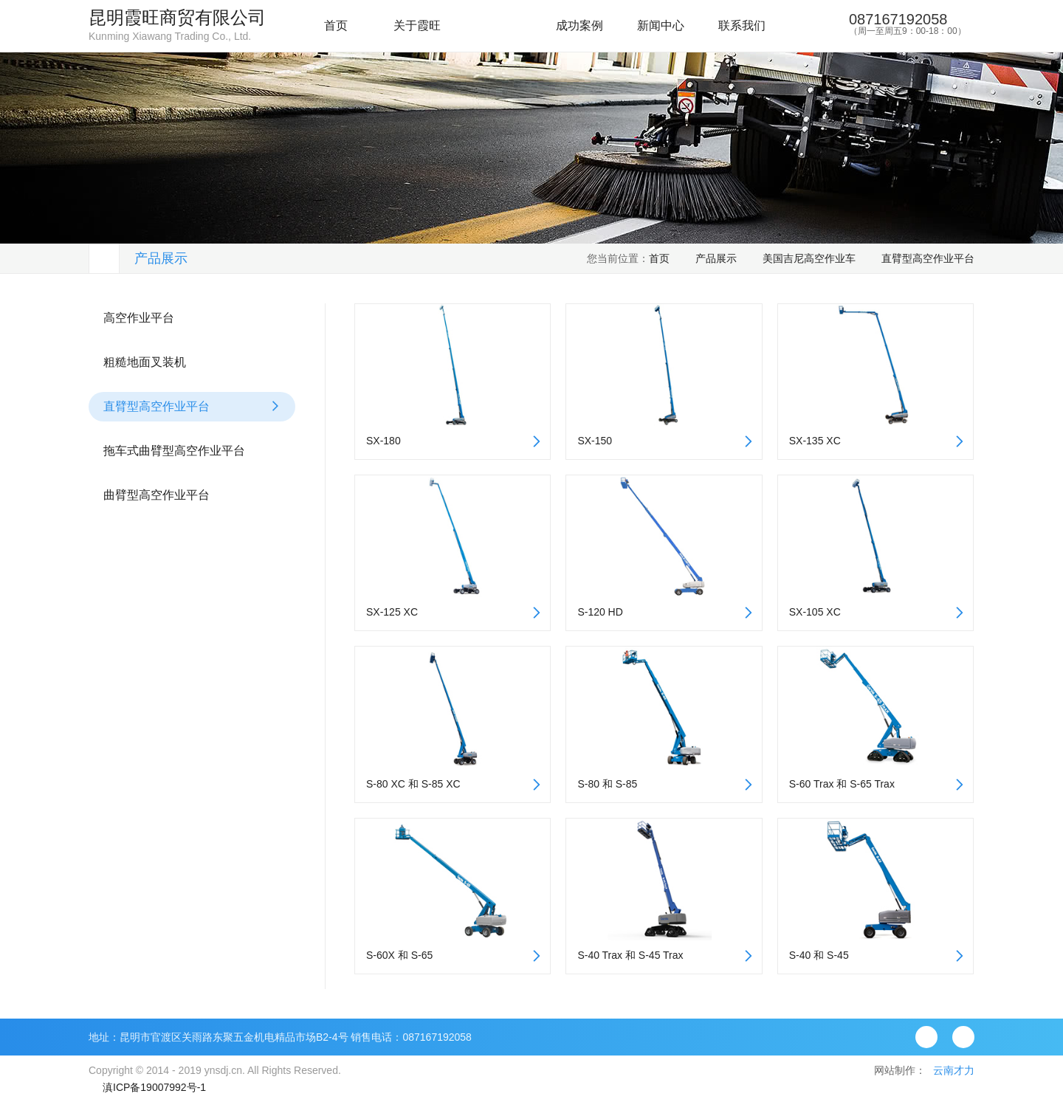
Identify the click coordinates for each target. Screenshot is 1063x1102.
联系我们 (742, 25)
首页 (336, 25)
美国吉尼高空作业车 (809, 258)
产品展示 (498, 25)
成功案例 (579, 25)
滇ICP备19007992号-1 (154, 1087)
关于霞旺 (417, 25)
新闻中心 (660, 25)
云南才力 (953, 1070)
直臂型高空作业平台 (927, 258)
